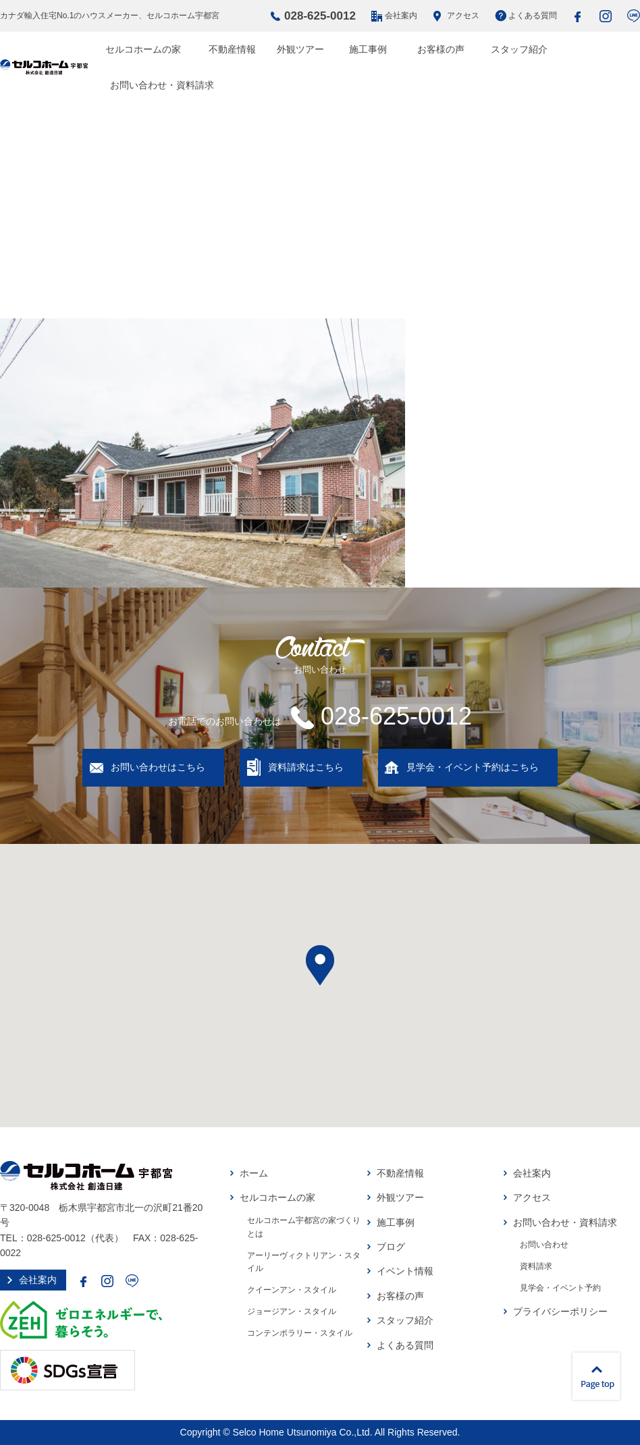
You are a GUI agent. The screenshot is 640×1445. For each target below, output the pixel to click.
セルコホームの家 (143, 49)
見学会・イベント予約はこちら (472, 767)
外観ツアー (300, 49)
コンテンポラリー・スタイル (299, 1333)
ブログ (391, 1246)
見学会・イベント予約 (560, 1288)
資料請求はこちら (306, 767)
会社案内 (401, 15)
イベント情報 (405, 1271)
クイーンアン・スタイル (291, 1290)
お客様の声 (440, 49)
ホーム (254, 1173)
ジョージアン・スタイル (291, 1311)
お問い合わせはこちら (158, 767)
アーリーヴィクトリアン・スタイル (304, 1262)
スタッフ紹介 (519, 49)
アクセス (463, 15)
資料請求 (536, 1266)
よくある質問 (532, 15)
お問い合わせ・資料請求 (162, 85)
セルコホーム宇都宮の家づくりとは (304, 1227)
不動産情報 (232, 49)
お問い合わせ (544, 1244)
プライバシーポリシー (560, 1311)
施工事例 (368, 49)
